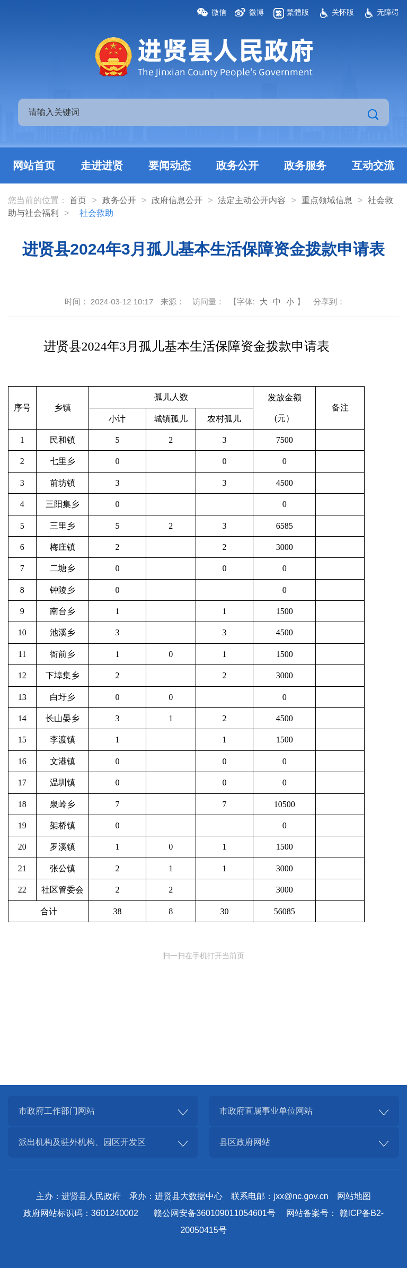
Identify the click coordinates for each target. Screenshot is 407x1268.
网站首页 (34, 165)
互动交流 (373, 165)
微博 (256, 12)
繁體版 (298, 12)
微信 (218, 12)
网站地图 (354, 1196)
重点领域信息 (327, 200)
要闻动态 (169, 165)
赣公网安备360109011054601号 (214, 1213)
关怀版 (343, 12)
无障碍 (388, 12)
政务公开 (237, 165)
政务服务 (305, 165)
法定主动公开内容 (252, 200)
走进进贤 (102, 165)
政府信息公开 (177, 200)
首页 (77, 200)
